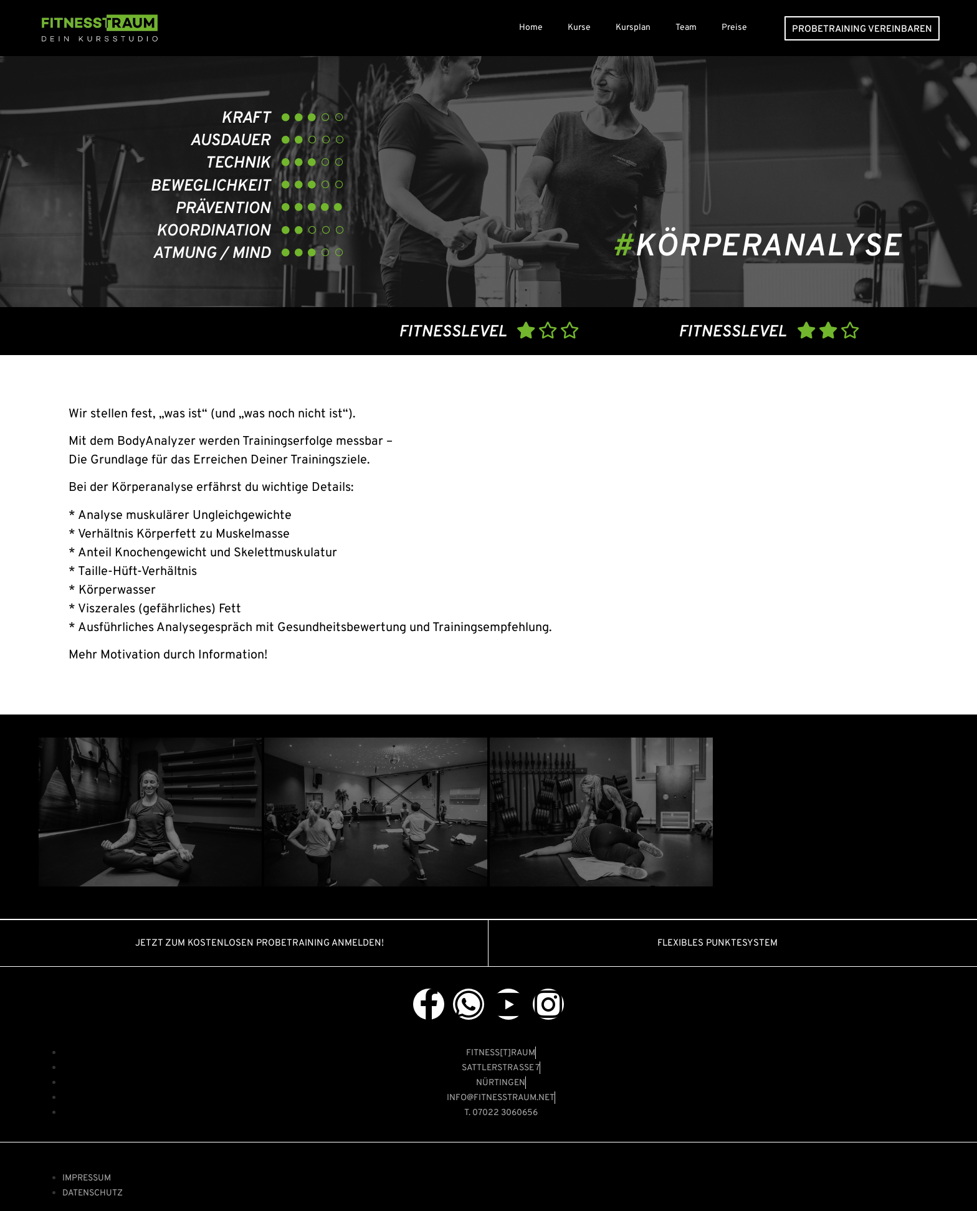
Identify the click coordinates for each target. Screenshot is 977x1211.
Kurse (579, 27)
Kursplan (633, 27)
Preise (734, 27)
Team (686, 27)
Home (531, 27)
